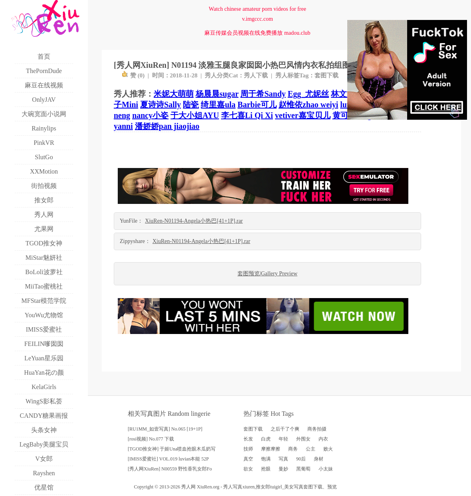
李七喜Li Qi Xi (247, 115)
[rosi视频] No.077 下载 (151, 439)
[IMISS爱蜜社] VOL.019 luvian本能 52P (168, 459)
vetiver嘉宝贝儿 (302, 115)
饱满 (266, 459)
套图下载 (326, 75)
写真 (283, 459)
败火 (328, 449)
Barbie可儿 (257, 104)
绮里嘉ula (218, 104)
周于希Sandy (262, 93)
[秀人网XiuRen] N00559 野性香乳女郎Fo (170, 469)
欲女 (248, 469)
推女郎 (263, 487)
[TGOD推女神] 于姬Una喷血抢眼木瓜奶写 (172, 449)
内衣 (323, 439)
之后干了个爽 (285, 429)
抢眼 (266, 469)
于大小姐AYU (194, 115)
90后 (301, 459)
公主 (310, 449)
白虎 (266, 439)
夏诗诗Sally (160, 104)
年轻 (283, 439)
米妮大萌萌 (174, 93)
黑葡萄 (303, 469)
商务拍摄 (317, 429)
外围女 (303, 439)
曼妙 (283, 469)
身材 (318, 459)
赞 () (133, 75)
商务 (293, 449)
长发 (248, 439)
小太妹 (326, 469)
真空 (248, 459)
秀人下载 (256, 75)
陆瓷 (191, 104)
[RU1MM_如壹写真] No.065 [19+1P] (165, 429)
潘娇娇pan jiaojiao (167, 126)
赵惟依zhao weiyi (308, 104)
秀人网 (188, 487)
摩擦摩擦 (270, 449)
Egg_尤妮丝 (308, 93)
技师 (248, 449)
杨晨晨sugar (217, 93)
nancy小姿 (150, 115)
